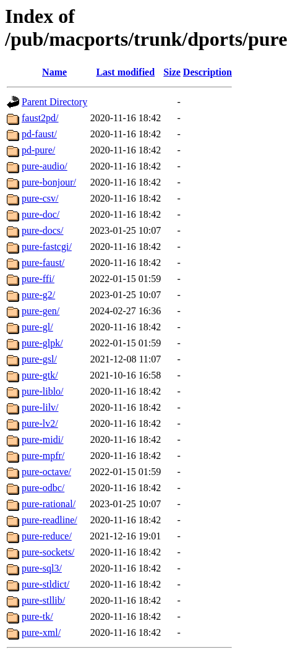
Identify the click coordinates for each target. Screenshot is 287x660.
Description (207, 72)
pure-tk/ (37, 616)
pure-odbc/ (43, 487)
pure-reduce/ (47, 536)
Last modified (125, 72)
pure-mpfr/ (43, 455)
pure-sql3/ (42, 568)
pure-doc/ (40, 214)
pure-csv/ (40, 198)
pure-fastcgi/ (47, 246)
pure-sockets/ (48, 552)
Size (172, 72)
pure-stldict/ (45, 584)
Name (54, 72)
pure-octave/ (46, 471)
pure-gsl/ (39, 359)
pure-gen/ (40, 311)
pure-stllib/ (43, 600)
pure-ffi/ (38, 278)
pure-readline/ (49, 520)
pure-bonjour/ (49, 182)
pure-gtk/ (40, 375)
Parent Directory (54, 101)
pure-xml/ (41, 632)
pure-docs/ (43, 230)
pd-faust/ (39, 134)
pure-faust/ (43, 262)
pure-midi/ (43, 439)
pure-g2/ (38, 294)
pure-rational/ (48, 504)
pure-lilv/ (40, 407)
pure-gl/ (37, 327)
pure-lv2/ (40, 423)
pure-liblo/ (43, 391)
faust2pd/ (40, 118)
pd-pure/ (38, 150)
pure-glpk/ (42, 343)
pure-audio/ (44, 166)
